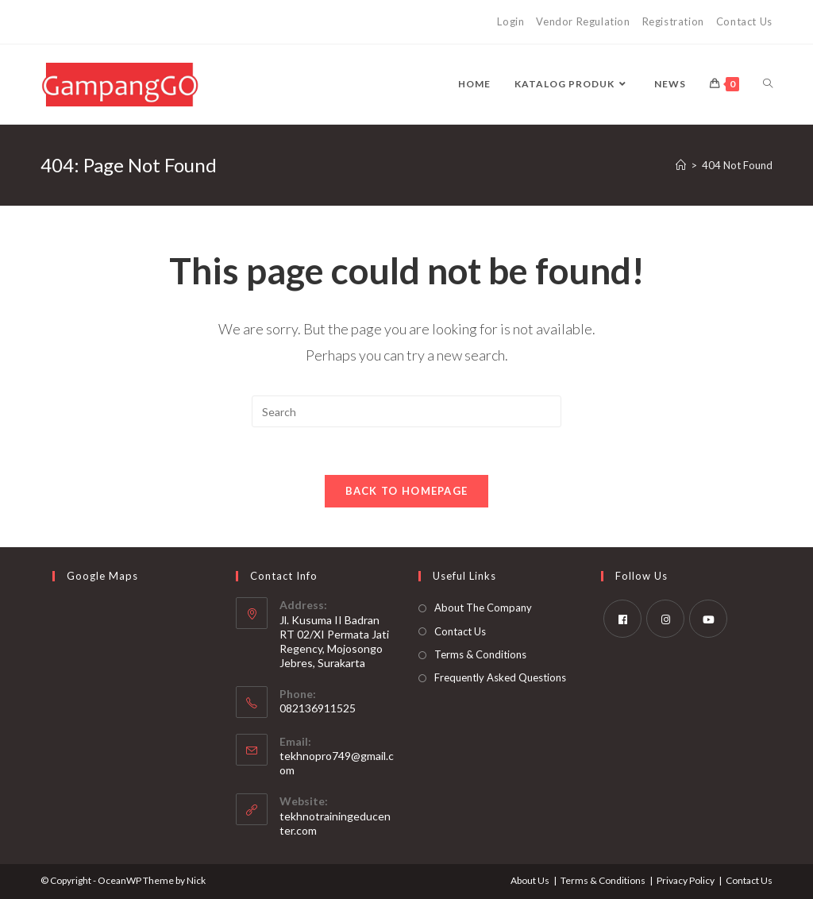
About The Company (483, 607)
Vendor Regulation (583, 21)
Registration (673, 21)
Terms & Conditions (480, 654)
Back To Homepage (406, 490)
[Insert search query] (406, 411)
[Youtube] (708, 619)
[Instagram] (665, 619)
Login (510, 21)
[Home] (681, 165)
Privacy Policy (686, 880)
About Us (530, 880)
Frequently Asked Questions (500, 677)
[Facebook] (622, 619)
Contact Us (744, 21)
